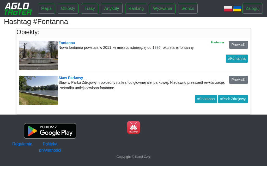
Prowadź (239, 45)
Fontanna (66, 43)
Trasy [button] (89, 8)
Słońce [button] (187, 8)
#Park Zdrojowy (233, 99)
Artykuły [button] (111, 8)
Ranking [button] (136, 8)
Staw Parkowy (70, 78)
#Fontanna (237, 58)
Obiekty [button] (68, 8)
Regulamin (22, 144)
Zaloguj (252, 8)
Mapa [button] (46, 8)
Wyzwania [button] (162, 8)
